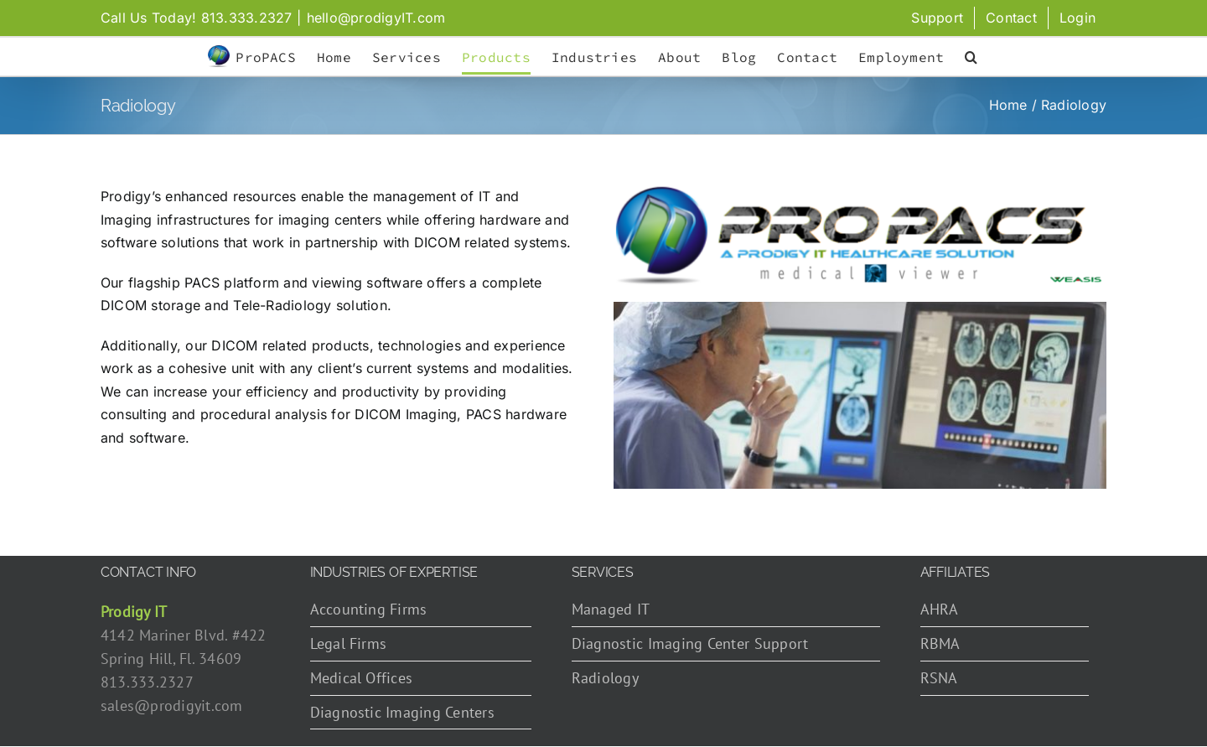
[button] (971, 57)
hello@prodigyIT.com (376, 17)
